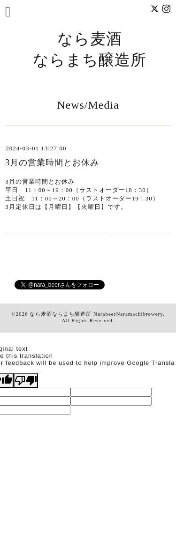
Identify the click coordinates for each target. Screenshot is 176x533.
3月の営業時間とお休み (52, 162)
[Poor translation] (26, 380)
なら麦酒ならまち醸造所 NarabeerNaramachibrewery (96, 314)
